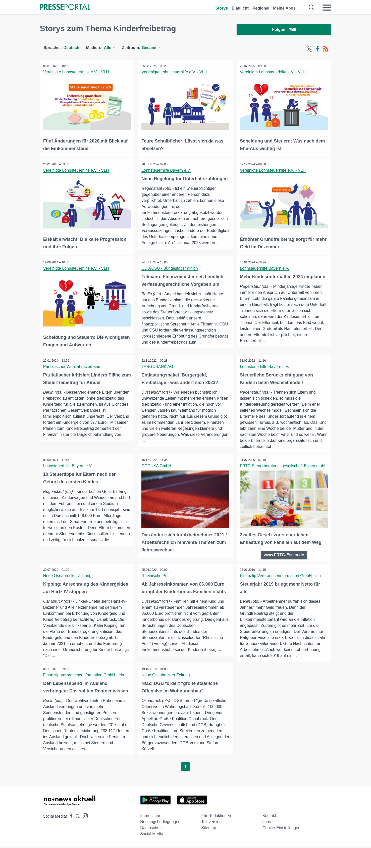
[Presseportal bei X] (76, 818)
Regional (261, 8)
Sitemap (208, 830)
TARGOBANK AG (158, 368)
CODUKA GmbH (157, 468)
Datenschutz (151, 830)
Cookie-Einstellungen (281, 830)
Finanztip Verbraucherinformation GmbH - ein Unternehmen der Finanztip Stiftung (116, 677)
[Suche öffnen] (311, 7)
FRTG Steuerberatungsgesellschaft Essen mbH (282, 468)
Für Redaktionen (216, 818)
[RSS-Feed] (325, 49)
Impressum (150, 818)
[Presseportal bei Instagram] (84, 817)
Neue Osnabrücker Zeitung (68, 577)
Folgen (283, 30)
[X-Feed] (309, 49)
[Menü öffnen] (326, 7)
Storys (221, 8)
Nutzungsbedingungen (160, 824)
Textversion (211, 824)
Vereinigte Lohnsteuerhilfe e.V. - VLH (77, 73)
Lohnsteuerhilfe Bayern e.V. (166, 171)
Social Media (151, 836)
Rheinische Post (156, 577)
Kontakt (269, 818)
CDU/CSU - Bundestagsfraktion (170, 269)
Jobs (266, 824)
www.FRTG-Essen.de (284, 556)
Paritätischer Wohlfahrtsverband (72, 368)
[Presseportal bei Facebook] (70, 818)
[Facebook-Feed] (317, 49)
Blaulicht (240, 8)
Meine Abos (284, 8)
